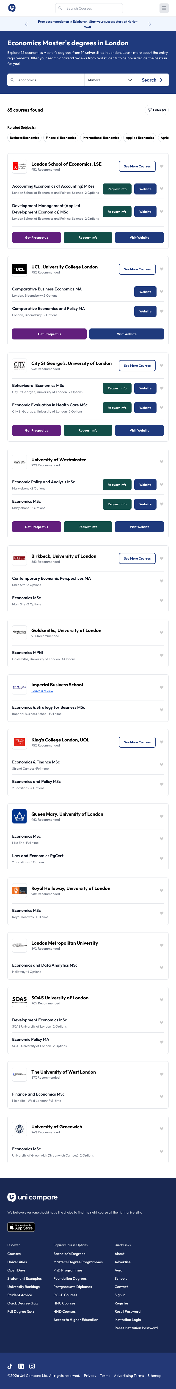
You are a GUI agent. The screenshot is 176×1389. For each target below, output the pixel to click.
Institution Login (128, 1319)
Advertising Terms (129, 1375)
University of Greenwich (56, 1126)
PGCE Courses (65, 1295)
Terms (105, 1375)
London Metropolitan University (64, 943)
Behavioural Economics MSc (38, 385)
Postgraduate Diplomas (72, 1286)
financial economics (61, 138)
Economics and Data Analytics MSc (44, 965)
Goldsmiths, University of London (66, 630)
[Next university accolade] (146, 24)
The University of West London (63, 1072)
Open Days (16, 1270)
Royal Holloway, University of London (70, 888)
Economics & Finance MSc (36, 762)
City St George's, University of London (71, 363)
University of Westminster (58, 459)
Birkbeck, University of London (63, 556)
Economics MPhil (27, 652)
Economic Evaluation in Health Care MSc (50, 404)
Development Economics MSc (39, 1020)
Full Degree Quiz (20, 1311)
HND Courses (64, 1311)
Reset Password (127, 1311)
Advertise (123, 1262)
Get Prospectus (36, 237)
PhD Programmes (67, 1270)
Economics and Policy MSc (36, 781)
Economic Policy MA (30, 1039)
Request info (117, 189)
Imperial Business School (57, 684)
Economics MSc (26, 501)
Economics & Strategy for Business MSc (48, 707)
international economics (101, 138)
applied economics (140, 138)
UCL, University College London (64, 267)
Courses (14, 1253)
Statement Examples (24, 1278)
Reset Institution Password (136, 1328)
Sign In (120, 1295)
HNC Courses (64, 1303)
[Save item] (161, 166)
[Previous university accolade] (30, 24)
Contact (121, 1286)
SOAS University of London (59, 998)
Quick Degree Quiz (22, 1303)
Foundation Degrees (70, 1278)
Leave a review (42, 691)
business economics (24, 138)
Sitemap (154, 1375)
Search (152, 80)
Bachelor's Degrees (69, 1253)
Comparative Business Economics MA (47, 289)
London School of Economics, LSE (66, 164)
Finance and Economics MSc (38, 1094)
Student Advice (19, 1295)
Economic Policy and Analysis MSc (43, 481)
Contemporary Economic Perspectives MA (51, 578)
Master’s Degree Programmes (78, 1262)
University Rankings (23, 1286)
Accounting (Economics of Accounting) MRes (53, 186)
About (119, 1253)
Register (122, 1303)
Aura (118, 1270)
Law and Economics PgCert (37, 855)
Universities (17, 1262)
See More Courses (137, 166)
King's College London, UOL (60, 740)
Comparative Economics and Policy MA (48, 308)
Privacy (90, 1375)
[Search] (89, 8)
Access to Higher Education (75, 1319)
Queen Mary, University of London (67, 814)
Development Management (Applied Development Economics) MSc (46, 209)
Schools (121, 1278)
